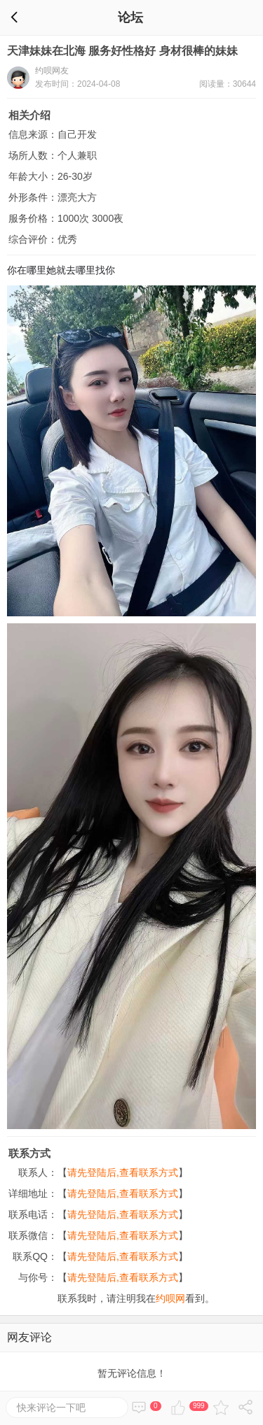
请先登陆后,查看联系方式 (122, 1172)
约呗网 (170, 1298)
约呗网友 (52, 71)
